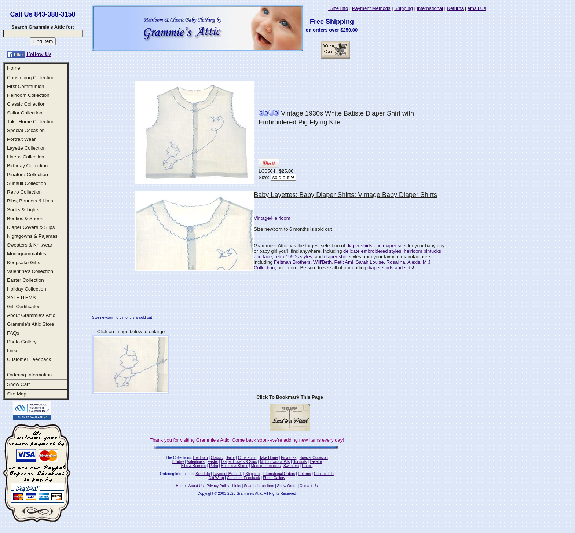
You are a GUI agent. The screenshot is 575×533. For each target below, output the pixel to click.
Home (13, 68)
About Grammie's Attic (31, 315)
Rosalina (396, 262)
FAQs (13, 333)
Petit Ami (343, 262)
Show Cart (18, 384)
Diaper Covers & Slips (31, 227)
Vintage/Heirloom (272, 218)
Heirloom (200, 458)
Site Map (16, 394)
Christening (247, 458)
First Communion (25, 86)
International (430, 8)
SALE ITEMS (21, 297)
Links (12, 350)
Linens (307, 466)
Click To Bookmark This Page (289, 397)
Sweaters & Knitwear (29, 245)
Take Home (268, 458)
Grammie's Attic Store (30, 324)
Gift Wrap (216, 478)
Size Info (338, 8)
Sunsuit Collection (26, 183)
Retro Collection (24, 192)
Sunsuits (300, 462)
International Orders (279, 474)
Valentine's (196, 462)
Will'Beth (322, 262)
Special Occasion (26, 130)
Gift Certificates (23, 306)
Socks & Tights (23, 209)
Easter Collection (25, 280)
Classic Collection (26, 104)
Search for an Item (259, 486)
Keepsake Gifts (23, 262)
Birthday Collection (27, 165)
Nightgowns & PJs (275, 462)
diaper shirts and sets (390, 267)
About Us (196, 486)
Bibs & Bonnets (193, 466)
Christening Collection (31, 77)
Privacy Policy (217, 486)
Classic (217, 458)
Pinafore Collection (27, 174)
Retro (213, 466)
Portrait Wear (21, 139)
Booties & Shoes (25, 218)
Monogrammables (26, 253)
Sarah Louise (370, 262)
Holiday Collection (26, 289)
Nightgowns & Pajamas (32, 236)
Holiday (178, 462)
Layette (316, 462)
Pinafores (288, 458)
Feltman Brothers (292, 262)
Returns (455, 8)
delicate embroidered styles (372, 251)
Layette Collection (26, 148)
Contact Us (309, 486)
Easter (213, 462)
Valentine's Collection (30, 271)
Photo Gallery (22, 341)
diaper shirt (336, 256)
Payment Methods (371, 8)
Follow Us (38, 54)
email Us (477, 8)
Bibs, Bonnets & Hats (30, 201)
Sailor (230, 458)
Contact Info (324, 474)
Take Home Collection (31, 121)
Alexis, (414, 262)
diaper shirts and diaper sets (376, 245)
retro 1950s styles (293, 256)
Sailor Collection (24, 113)
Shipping (403, 8)
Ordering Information (29, 374)
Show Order (286, 486)
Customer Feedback (29, 359)
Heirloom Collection (28, 95)
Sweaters (291, 466)
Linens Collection (25, 157)
